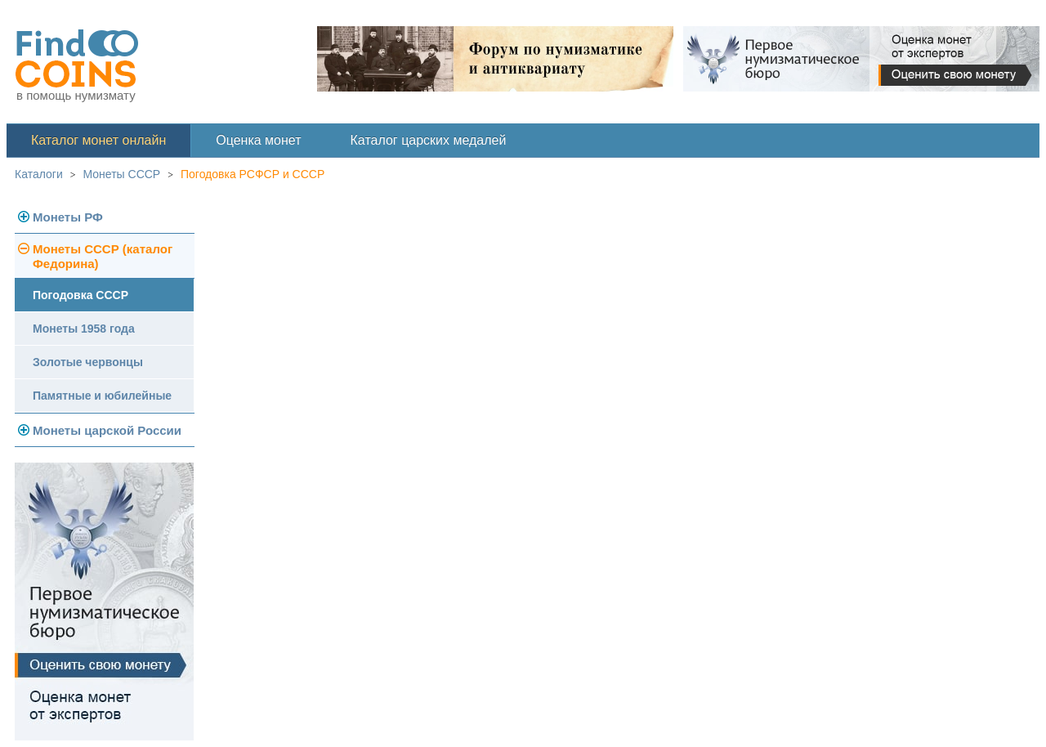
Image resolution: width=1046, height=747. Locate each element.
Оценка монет (258, 140)
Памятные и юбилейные (102, 395)
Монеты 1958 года (84, 328)
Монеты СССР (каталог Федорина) (102, 256)
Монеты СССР (122, 174)
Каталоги (39, 174)
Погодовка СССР (80, 295)
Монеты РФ (68, 217)
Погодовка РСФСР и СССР (252, 174)
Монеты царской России (107, 430)
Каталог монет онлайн (98, 140)
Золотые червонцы (88, 362)
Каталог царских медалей (429, 140)
